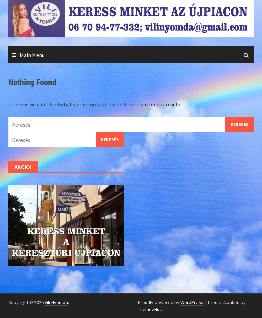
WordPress (191, 302)
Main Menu (32, 55)
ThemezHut (149, 309)
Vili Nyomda (56, 302)
